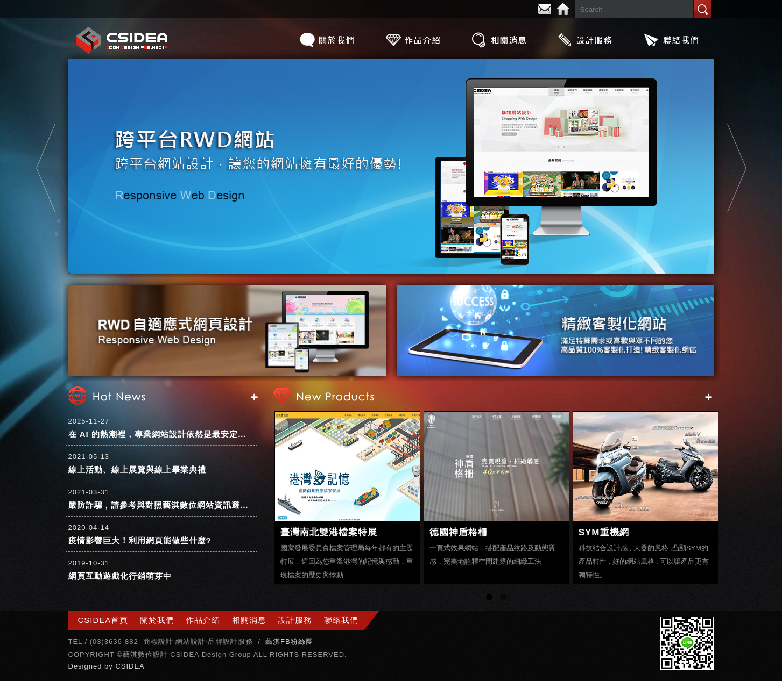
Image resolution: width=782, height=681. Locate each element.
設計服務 (585, 39)
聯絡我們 (671, 39)
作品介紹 (413, 39)
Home (562, 9)
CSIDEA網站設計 (122, 40)
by (109, 666)
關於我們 (327, 39)
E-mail (544, 9)
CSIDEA (129, 666)
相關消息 (499, 39)
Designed (86, 666)
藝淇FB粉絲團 (289, 641)
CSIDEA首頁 (103, 620)
